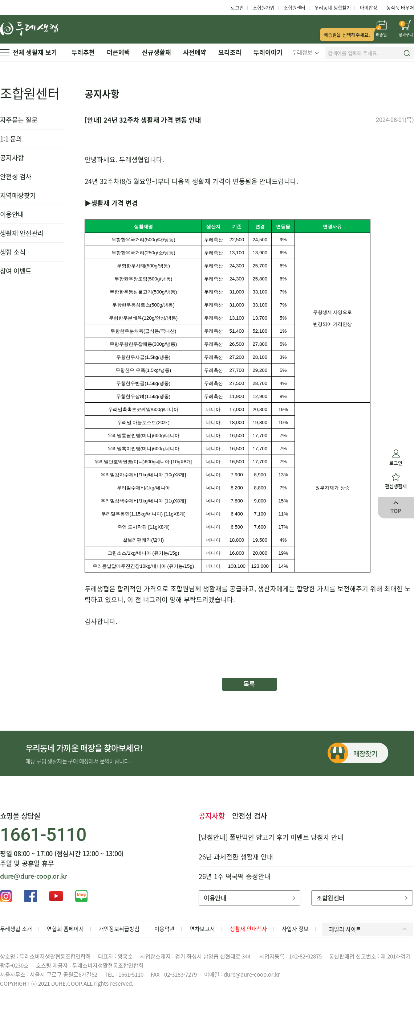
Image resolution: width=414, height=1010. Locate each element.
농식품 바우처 (400, 7)
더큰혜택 (118, 52)
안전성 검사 (16, 176)
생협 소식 (12, 252)
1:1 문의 (11, 139)
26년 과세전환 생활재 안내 (236, 857)
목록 (249, 684)
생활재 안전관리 (22, 233)
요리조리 (230, 52)
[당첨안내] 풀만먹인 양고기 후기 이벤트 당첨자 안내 (271, 837)
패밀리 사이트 (369, 929)
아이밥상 (368, 7)
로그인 (237, 7)
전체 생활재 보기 (28, 52)
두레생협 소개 (16, 929)
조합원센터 (294, 7)
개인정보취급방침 (119, 929)
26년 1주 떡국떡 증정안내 (235, 876)
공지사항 (12, 158)
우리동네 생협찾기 (332, 7)
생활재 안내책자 (248, 929)
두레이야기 (268, 52)
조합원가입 (264, 7)
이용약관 (164, 929)
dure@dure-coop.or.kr (33, 876)
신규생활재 (156, 52)
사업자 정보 (295, 929)
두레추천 (83, 52)
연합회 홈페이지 (65, 929)
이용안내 (12, 214)
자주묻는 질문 (18, 120)
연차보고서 (202, 929)
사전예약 (194, 52)
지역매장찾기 (18, 195)
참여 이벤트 (16, 271)
